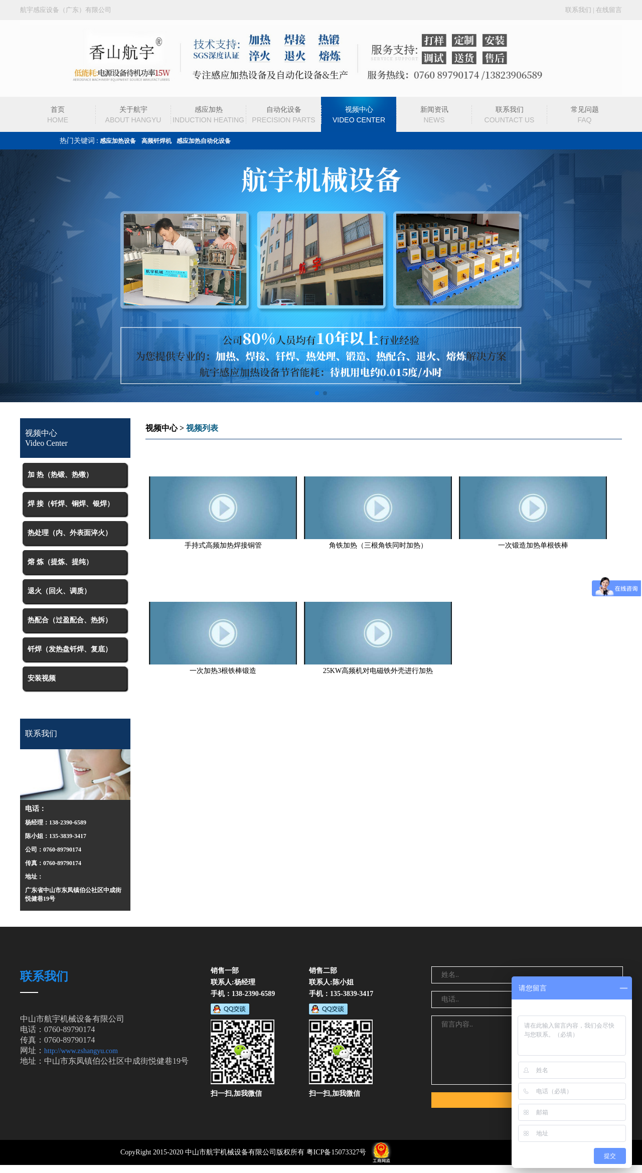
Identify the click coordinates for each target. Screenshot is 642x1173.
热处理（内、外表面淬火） (70, 533)
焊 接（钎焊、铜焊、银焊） (71, 504)
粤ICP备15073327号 (336, 1152)
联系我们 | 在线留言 (593, 10)
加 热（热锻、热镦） (60, 474)
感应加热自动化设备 (204, 140)
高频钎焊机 (156, 140)
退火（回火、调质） (59, 591)
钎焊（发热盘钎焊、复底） (70, 649)
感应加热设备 (118, 140)
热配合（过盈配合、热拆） (70, 620)
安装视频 (42, 678)
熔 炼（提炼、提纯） (60, 562)
